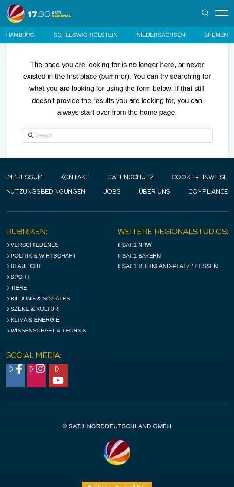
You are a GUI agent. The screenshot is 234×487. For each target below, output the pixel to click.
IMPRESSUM (24, 178)
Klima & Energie (33, 319)
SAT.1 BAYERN (139, 255)
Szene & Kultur (32, 309)
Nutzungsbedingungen (45, 192)
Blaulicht (24, 266)
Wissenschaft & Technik (46, 330)
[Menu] (221, 13)
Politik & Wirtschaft (41, 255)
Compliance (208, 192)
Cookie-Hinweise (200, 178)
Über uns (154, 192)
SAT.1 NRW (134, 245)
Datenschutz (130, 178)
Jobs (112, 192)
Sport (18, 277)
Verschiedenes (32, 245)
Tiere (16, 287)
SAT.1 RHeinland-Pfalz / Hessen (167, 266)
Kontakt (75, 178)
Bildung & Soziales (38, 298)
